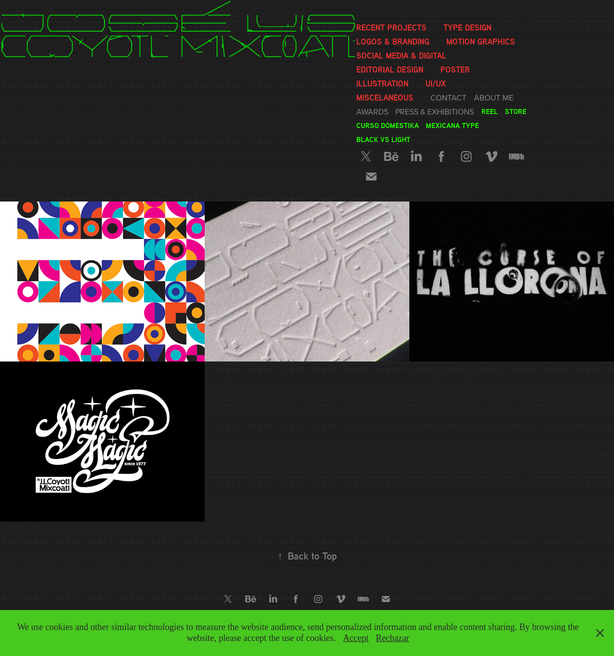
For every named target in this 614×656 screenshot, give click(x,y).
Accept (355, 638)
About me (493, 97)
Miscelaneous (384, 97)
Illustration (382, 83)
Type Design (467, 27)
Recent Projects (391, 27)
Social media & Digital (401, 55)
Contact (448, 97)
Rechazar (392, 638)
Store (515, 111)
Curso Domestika (387, 125)
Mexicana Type (452, 125)
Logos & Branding (392, 41)
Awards (372, 111)
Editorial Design (389, 69)
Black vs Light (383, 139)
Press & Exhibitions (434, 111)
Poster (455, 69)
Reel (489, 111)
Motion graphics (480, 41)
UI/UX (435, 83)
